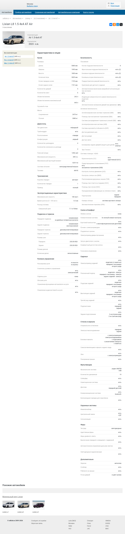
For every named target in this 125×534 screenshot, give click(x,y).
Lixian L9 (38, 507)
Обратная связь (36, 523)
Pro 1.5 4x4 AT (9, 60)
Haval (89, 525)
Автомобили (7, 12)
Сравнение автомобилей (45, 12)
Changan (90, 520)
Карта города (88, 12)
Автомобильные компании (69, 12)
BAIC (107, 528)
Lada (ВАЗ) (72, 520)
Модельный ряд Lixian (12, 496)
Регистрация (115, 6)
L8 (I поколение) (39, 18)
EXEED (107, 523)
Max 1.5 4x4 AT (9, 63)
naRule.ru (6, 18)
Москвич (71, 523)
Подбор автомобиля (23, 12)
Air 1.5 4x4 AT (53, 18)
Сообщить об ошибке (38, 520)
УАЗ (69, 528)
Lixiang (27, 18)
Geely (70, 525)
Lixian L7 (8, 507)
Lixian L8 (23, 507)
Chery (89, 523)
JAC (88, 528)
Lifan (107, 525)
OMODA (108, 520)
